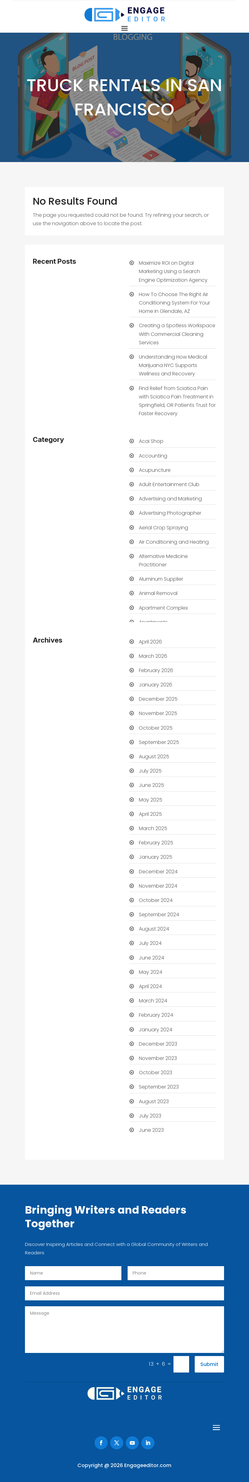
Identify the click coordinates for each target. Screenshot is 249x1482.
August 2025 (154, 756)
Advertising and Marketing (170, 498)
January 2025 (155, 857)
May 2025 (150, 799)
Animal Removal (158, 593)
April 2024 (150, 986)
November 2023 (158, 1058)
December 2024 (158, 871)
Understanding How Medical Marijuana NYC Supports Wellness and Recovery (173, 365)
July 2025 (150, 770)
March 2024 (153, 1000)
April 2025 (150, 814)
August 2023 (154, 1101)
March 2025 (153, 828)
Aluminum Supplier (161, 579)
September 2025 (159, 742)
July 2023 (150, 1115)
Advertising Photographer (170, 513)
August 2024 (154, 928)
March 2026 (153, 656)
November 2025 (158, 713)
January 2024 (155, 1029)
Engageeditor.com (147, 1465)
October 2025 (156, 728)
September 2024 (159, 914)
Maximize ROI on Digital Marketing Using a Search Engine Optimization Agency (173, 271)
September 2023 (159, 1086)
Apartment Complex (163, 607)
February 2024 (156, 1015)
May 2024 (150, 972)
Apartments (153, 622)
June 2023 (151, 1130)
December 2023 (158, 1044)
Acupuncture (155, 470)
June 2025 (151, 785)
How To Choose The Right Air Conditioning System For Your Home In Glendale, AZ (174, 303)
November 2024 (158, 886)
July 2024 (150, 943)
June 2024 (151, 957)
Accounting (153, 455)
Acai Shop (151, 441)
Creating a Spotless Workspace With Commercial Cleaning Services (177, 334)
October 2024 (156, 900)
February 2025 (156, 842)
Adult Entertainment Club (169, 484)
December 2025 (158, 699)
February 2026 (156, 670)
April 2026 (150, 641)
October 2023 (155, 1072)
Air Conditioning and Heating (174, 542)
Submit (209, 1364)
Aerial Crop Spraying (163, 527)
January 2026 (155, 684)
